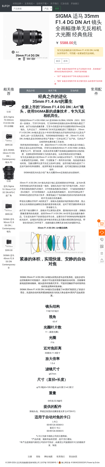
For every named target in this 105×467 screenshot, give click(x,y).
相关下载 (52, 90)
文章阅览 (29, 3)
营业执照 (73, 456)
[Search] (26, 8)
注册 (30, 456)
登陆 (38, 456)
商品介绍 (30, 90)
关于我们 (54, 3)
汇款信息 (65, 3)
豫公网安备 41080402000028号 (72, 462)
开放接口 (75, 3)
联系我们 (61, 456)
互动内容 (74, 90)
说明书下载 (41, 3)
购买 (58, 61)
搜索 (57, 8)
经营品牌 (17, 3)
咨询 (65, 61)
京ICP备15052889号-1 (49, 462)
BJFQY (6, 6)
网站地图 (48, 456)
